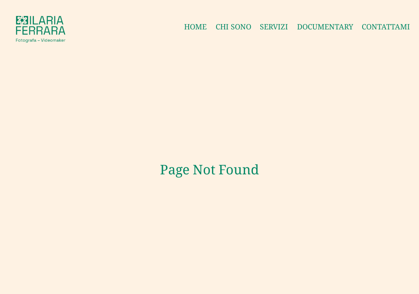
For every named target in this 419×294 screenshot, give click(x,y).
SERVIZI (274, 26)
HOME (195, 26)
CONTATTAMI (386, 26)
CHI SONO (233, 26)
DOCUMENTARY (325, 26)
